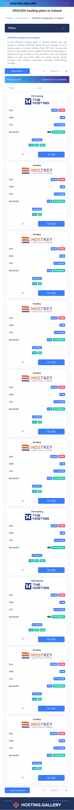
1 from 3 (54, 71)
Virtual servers (22, 18)
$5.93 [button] (51, 501)
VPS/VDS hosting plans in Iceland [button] (23, 37)
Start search (17, 71)
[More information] (23, 155)
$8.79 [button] (51, 708)
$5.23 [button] (51, 362)
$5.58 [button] (51, 431)
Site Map (8, 801)
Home (10, 18)
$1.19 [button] (51, 154)
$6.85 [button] (51, 570)
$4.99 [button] (51, 293)
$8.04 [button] (51, 639)
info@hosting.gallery (60, 801)
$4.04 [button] (51, 224)
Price (11, 88)
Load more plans (17, 790)
